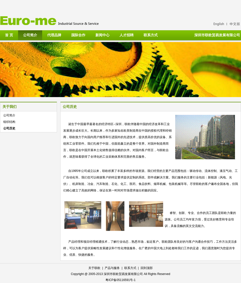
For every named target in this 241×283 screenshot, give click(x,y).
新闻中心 (102, 35)
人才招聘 (126, 35)
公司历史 (9, 128)
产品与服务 (112, 268)
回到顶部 (147, 268)
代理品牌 (54, 35)
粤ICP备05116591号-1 (120, 280)
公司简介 (30, 35)
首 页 (9, 35)
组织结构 (9, 122)
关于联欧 (94, 268)
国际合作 (78, 35)
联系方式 (151, 35)
